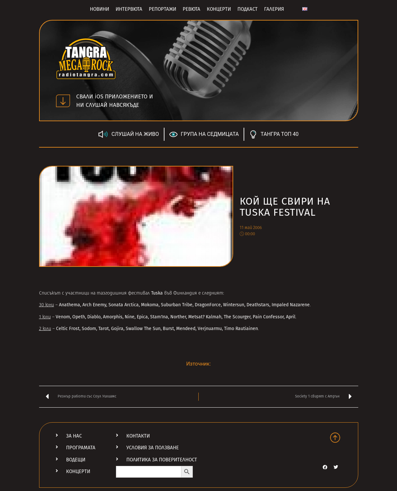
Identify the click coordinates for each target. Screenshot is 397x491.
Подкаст (247, 9)
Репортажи (162, 9)
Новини (99, 9)
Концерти (219, 9)
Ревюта (191, 9)
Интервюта (129, 9)
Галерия (274, 9)
